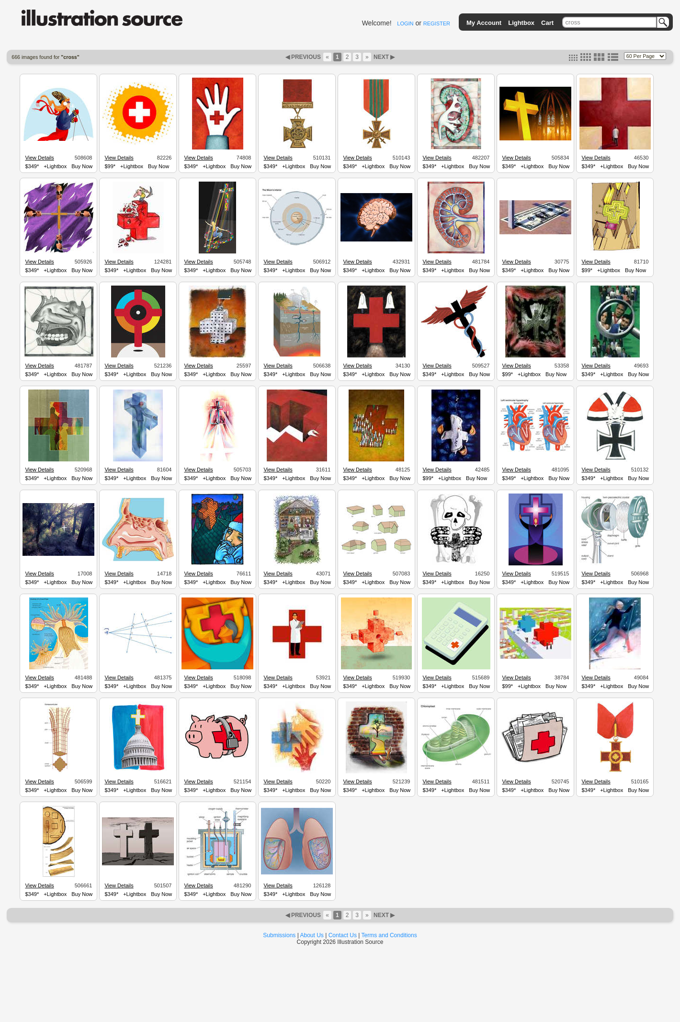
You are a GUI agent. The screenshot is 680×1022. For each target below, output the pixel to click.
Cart (547, 22)
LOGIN (405, 23)
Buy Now (81, 166)
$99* (109, 166)
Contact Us (343, 935)
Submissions (279, 935)
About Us (312, 935)
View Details (39, 158)
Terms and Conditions (389, 935)
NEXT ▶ (383, 57)
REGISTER (436, 23)
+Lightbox (55, 166)
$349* (32, 166)
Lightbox (521, 22)
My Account (483, 22)
